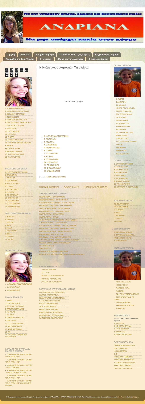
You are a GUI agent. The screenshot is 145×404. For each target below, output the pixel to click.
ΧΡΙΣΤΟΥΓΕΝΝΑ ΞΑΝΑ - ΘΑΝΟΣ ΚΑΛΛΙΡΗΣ (55, 231)
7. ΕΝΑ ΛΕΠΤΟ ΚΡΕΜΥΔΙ (14, 125)
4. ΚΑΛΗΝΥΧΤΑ (119, 332)
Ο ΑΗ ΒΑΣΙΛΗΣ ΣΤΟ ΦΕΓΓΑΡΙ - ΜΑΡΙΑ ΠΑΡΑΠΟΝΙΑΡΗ (59, 240)
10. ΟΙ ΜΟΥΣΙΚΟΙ (51, 162)
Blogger (135, 397)
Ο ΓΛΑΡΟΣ (120, 99)
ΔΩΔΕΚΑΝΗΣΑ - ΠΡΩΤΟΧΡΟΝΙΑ (51, 315)
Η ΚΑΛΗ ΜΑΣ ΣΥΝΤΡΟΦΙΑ (56, 177)
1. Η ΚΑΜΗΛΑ (119, 323)
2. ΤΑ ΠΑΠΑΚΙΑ (50, 139)
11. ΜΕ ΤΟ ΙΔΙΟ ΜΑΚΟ (13, 326)
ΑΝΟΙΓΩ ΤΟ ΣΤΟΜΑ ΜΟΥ (125, 108)
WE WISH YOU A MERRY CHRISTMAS (53, 251)
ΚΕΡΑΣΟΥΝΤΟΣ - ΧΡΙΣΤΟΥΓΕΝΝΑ (52, 298)
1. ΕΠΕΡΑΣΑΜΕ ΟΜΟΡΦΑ (15, 108)
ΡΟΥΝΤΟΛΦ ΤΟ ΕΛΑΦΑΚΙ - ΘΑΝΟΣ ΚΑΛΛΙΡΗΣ (56, 228)
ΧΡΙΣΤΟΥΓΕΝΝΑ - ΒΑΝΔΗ (48, 217)
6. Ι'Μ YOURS (10, 312)
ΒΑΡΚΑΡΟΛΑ (121, 102)
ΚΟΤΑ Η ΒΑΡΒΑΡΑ (121, 207)
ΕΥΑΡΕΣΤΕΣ (120, 308)
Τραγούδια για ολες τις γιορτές (74, 54)
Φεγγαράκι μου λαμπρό (107, 54)
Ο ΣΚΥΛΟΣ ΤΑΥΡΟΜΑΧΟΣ (51, 279)
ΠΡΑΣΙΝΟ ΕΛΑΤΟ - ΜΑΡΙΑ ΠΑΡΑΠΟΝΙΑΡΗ (55, 243)
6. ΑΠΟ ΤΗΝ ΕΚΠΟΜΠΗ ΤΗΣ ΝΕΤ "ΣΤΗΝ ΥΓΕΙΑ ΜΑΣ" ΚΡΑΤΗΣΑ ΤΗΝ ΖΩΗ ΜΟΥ (18, 383)
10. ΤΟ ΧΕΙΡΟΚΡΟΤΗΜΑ (14, 323)
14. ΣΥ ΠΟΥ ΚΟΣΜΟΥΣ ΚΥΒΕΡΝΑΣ (18, 143)
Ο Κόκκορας (46, 59)
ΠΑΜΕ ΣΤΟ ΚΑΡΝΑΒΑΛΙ (123, 368)
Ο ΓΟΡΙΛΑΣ (118, 218)
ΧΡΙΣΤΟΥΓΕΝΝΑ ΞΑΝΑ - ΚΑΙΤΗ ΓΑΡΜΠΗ (54, 208)
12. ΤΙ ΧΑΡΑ (9, 137)
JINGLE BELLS (45, 248)
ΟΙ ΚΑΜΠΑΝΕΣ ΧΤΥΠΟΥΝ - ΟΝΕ (51, 234)
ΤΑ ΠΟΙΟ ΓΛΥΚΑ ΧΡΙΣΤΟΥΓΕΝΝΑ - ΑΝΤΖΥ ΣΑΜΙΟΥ (58, 220)
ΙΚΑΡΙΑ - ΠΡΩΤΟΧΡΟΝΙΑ (48, 304)
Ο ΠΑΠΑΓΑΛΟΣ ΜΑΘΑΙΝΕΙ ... (125, 235)
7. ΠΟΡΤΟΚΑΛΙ (10, 231)
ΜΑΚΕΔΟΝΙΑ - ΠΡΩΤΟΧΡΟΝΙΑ (50, 312)
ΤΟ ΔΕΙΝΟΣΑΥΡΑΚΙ (48, 270)
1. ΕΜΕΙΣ (8, 300)
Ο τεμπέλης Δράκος (98, 59)
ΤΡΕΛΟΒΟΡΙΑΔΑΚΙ (123, 126)
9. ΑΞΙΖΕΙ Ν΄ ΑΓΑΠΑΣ (122, 181)
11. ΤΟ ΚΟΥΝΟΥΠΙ (51, 165)
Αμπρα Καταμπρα (45, 54)
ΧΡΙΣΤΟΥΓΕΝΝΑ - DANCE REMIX (51, 214)
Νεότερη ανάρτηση (49, 186)
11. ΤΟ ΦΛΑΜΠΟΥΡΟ (122, 184)
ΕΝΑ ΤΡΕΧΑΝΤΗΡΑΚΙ (124, 114)
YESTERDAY (121, 148)
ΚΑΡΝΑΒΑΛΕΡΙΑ (120, 351)
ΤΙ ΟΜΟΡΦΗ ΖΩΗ (122, 123)
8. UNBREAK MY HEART (14, 317)
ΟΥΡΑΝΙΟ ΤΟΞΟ (122, 138)
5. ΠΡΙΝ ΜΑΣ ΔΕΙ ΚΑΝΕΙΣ (14, 309)
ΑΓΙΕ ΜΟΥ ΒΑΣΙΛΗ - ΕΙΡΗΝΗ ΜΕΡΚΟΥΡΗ (54, 211)
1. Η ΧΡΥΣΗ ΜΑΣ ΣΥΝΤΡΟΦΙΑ (56, 136)
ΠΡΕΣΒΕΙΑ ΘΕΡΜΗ (123, 302)
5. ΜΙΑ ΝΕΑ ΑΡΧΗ (120, 172)
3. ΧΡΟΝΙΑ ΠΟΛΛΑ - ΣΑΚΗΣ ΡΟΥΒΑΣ (53, 223)
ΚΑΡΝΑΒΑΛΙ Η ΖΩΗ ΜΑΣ (123, 357)
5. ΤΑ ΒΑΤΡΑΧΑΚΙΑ (52, 148)
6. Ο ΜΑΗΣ (48, 151)
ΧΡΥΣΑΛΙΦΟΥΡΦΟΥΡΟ (122, 238)
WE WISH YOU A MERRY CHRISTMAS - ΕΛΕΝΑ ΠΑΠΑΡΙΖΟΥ (61, 254)
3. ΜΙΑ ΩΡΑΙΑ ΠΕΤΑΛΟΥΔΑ (15, 114)
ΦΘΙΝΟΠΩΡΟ (121, 151)
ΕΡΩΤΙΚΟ (119, 144)
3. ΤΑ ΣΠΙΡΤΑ (49, 142)
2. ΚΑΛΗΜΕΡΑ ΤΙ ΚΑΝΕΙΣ (123, 164)
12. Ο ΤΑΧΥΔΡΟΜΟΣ (52, 168)
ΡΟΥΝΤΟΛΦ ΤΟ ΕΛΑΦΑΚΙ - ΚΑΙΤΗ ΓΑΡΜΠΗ (55, 205)
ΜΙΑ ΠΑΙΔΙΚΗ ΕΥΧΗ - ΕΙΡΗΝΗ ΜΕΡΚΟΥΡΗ (55, 237)
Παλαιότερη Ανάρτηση (95, 186)
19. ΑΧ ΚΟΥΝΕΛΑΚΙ (12, 157)
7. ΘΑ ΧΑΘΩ (9, 315)
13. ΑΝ (7, 332)
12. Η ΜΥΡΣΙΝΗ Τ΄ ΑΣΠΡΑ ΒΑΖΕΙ (126, 187)
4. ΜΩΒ (8, 225)
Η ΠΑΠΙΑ (117, 212)
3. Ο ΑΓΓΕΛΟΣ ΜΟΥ (12, 303)
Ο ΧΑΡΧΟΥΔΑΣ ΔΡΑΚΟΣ (123, 232)
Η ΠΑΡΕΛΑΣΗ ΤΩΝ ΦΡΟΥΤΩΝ (52, 276)
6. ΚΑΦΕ (8, 228)
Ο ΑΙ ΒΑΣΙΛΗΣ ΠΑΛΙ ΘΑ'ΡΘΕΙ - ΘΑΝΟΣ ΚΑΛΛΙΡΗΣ (58, 226)
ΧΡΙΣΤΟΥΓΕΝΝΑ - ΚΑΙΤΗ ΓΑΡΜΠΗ (52, 197)
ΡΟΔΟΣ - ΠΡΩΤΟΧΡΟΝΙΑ (48, 309)
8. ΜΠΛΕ (8, 234)
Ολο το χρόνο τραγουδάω (70, 59)
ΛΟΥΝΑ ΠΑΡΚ (121, 117)
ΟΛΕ (115, 354)
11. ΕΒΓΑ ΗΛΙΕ (10, 134)
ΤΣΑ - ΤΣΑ (45, 273)
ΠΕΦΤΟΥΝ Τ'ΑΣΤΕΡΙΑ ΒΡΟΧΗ (127, 294)
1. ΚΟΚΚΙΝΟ (9, 216)
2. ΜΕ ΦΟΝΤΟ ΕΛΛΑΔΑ (123, 326)
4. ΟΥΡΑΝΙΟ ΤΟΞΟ (121, 170)
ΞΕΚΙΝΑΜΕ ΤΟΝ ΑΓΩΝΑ (125, 305)
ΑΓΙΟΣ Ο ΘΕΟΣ (122, 285)
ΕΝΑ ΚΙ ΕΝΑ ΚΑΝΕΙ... (13, 148)
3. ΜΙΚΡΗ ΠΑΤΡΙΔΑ (121, 167)
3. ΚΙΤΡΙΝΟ (9, 222)
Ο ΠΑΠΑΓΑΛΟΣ (119, 215)
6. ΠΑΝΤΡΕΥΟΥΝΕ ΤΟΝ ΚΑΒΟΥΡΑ (18, 122)
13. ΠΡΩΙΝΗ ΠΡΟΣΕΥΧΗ (14, 140)
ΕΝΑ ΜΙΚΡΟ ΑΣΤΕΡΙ (46, 246)
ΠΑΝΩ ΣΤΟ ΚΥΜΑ (123, 288)
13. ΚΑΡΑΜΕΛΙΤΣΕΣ (52, 171)
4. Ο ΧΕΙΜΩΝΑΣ (50, 145)
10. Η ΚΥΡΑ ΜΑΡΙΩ (12, 131)
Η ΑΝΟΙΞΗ (9, 145)
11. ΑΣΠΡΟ (9, 239)
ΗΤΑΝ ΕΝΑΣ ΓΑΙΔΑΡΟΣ (14, 151)
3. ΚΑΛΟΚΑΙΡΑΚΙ (13, 290)
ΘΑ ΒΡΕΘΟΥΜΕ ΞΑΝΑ (124, 132)
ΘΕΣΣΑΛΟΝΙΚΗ (122, 120)
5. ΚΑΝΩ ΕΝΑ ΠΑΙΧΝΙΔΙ (123, 335)
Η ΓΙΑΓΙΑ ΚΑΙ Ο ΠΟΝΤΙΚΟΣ (51, 282)
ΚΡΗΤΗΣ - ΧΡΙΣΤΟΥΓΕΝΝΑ (49, 295)
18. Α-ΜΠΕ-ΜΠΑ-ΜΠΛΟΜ (14, 154)
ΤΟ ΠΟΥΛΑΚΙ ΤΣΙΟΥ (121, 204)
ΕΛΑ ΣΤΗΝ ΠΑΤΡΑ (121, 348)
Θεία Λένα (25, 54)
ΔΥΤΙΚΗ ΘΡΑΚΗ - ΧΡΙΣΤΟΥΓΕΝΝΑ (52, 292)
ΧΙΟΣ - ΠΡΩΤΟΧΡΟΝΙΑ (47, 306)
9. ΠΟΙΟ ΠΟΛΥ (10, 320)
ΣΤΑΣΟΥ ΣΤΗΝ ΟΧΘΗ (124, 111)
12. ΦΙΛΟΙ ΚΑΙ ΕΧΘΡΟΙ (13, 329)
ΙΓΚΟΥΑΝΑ (118, 221)
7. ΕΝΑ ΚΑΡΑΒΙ (119, 175)
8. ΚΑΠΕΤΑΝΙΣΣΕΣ (121, 178)
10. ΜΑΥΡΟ (9, 237)
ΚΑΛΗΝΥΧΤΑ (121, 129)
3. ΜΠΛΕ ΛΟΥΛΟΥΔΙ (121, 329)
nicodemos (121, 397)
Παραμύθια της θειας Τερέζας (20, 59)
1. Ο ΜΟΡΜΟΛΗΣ (120, 241)
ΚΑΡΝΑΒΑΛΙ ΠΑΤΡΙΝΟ (122, 365)
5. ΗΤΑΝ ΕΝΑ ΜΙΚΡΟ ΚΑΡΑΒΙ (16, 120)
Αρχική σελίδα (71, 186)
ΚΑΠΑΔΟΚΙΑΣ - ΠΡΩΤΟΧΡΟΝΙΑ (51, 318)
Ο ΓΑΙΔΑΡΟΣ (119, 210)
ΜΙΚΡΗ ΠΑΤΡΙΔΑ (122, 135)
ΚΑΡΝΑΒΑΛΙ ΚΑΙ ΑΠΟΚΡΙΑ (124, 360)
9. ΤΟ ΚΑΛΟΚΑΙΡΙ (51, 159)
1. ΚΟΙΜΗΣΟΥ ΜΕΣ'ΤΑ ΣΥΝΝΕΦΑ (19, 284)
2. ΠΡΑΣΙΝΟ (9, 219)
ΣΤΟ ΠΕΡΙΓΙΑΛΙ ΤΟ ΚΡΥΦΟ (126, 141)
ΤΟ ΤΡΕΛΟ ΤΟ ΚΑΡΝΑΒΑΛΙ (124, 363)
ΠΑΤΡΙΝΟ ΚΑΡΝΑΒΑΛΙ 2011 (124, 345)
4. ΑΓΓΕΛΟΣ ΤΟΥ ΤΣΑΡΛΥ (14, 306)
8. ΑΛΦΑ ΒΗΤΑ (10, 128)
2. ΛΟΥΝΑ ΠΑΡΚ (13, 287)
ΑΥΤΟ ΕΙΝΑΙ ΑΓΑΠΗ (123, 282)
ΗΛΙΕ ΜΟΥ (120, 291)
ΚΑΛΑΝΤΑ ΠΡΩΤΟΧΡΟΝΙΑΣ (49, 301)
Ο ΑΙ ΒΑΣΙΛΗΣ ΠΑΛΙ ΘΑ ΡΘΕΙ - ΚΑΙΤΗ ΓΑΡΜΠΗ (56, 203)
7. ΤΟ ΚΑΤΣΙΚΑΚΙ (51, 154)
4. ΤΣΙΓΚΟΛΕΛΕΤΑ (12, 117)
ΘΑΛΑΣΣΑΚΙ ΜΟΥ (122, 154)
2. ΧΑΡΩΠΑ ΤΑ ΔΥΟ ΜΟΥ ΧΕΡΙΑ (17, 111)
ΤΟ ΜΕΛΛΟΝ (121, 105)
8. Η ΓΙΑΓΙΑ (48, 157)
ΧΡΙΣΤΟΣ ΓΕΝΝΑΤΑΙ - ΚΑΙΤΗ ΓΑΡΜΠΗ (53, 200)
